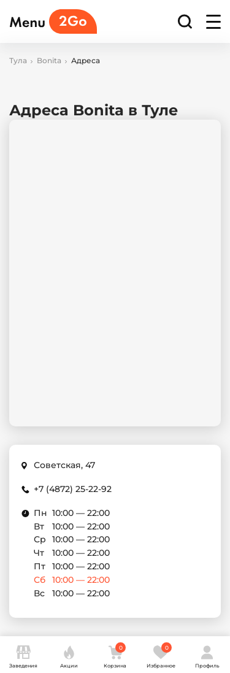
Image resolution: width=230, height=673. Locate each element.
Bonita (49, 60)
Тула (18, 60)
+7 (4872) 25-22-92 (73, 488)
